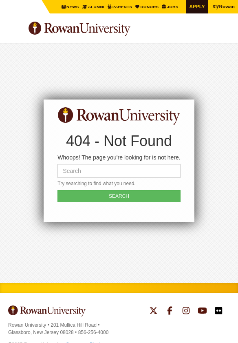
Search (224, 32)
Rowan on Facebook (170, 311)
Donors (150, 6)
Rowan (224, 6)
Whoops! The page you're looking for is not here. (118, 157)
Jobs (173, 6)
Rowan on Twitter (153, 311)
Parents (123, 6)
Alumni (96, 6)
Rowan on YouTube (202, 311)
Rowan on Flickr (219, 311)
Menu (14, 30)
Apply (197, 6)
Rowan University (100, 29)
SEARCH (119, 196)
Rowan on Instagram (186, 311)
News (73, 6)
